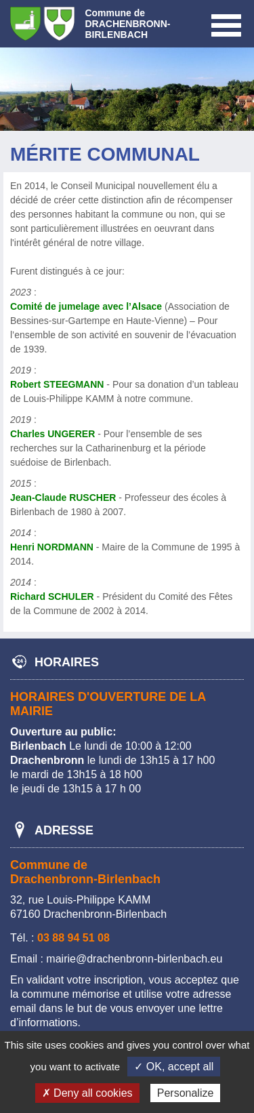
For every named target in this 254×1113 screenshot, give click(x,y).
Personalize (185, 1093)
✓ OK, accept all (173, 1066)
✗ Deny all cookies (87, 1093)
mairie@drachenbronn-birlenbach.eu (134, 959)
